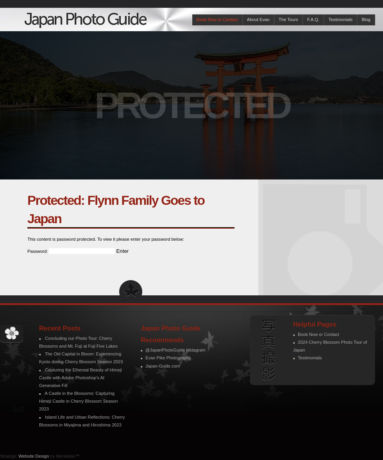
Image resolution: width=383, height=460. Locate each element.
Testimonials (340, 19)
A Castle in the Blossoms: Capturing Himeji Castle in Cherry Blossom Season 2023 (78, 401)
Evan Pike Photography (168, 357)
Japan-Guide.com (162, 366)
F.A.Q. (313, 19)
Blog (366, 19)
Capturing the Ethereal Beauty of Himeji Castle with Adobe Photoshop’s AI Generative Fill (80, 378)
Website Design (33, 456)
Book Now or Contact (217, 19)
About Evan (258, 19)
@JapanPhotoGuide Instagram (175, 350)
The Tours (288, 19)
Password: (71, 251)
